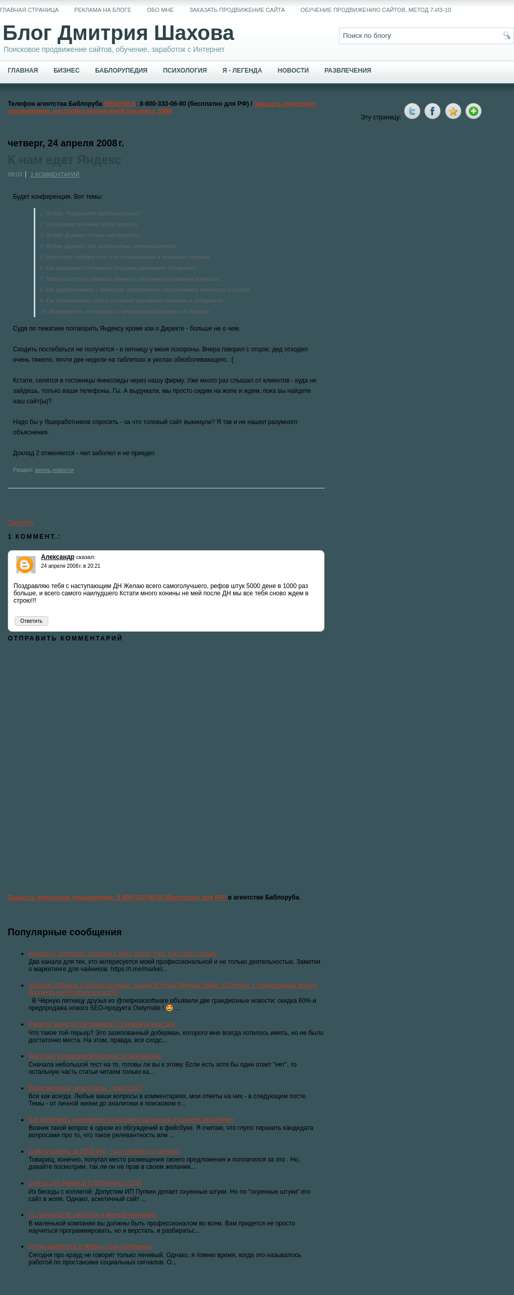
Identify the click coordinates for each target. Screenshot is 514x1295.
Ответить (31, 621)
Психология (185, 70)
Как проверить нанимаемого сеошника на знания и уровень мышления (131, 1119)
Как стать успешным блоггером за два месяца (95, 1055)
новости (63, 470)
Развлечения (347, 70)
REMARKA (120, 103)
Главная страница (29, 10)
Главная (23, 70)
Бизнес (66, 70)
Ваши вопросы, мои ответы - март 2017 (85, 1088)
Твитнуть (21, 522)
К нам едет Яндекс (64, 160)
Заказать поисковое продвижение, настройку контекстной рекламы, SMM (162, 107)
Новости (293, 70)
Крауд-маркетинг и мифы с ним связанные (90, 1246)
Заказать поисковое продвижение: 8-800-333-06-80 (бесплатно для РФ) (117, 897)
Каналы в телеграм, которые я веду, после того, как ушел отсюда (123, 953)
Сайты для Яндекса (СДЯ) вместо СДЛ (85, 1183)
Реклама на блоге (102, 10)
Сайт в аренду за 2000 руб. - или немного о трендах (104, 1151)
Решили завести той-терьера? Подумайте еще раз (102, 1024)
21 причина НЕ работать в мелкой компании (92, 1214)
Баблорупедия (121, 70)
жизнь (42, 470)
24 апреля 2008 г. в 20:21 (70, 566)
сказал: (86, 557)
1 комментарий (55, 174)
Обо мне (160, 10)
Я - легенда (242, 70)
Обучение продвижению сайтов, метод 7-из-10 (376, 10)
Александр (57, 557)
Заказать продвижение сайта (237, 10)
